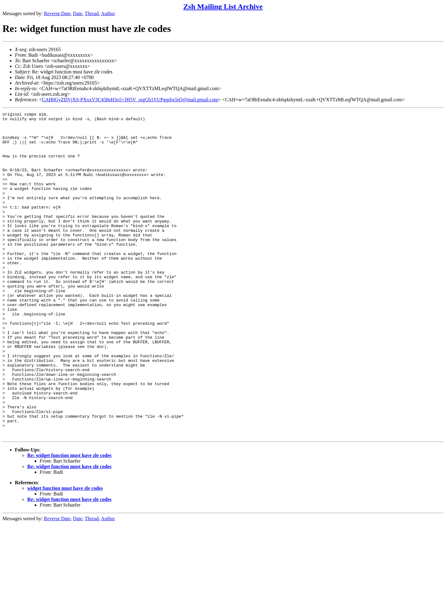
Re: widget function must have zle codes (69, 520)
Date (77, 13)
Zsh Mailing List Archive (223, 6)
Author (108, 13)
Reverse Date (57, 13)
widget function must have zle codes (65, 553)
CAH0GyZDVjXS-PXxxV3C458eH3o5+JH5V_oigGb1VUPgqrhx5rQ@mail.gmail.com (130, 99)
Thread (91, 13)
